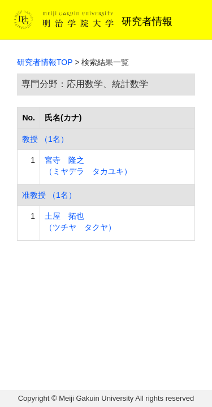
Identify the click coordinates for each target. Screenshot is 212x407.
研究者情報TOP (45, 62)
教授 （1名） (45, 139)
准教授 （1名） (49, 195)
